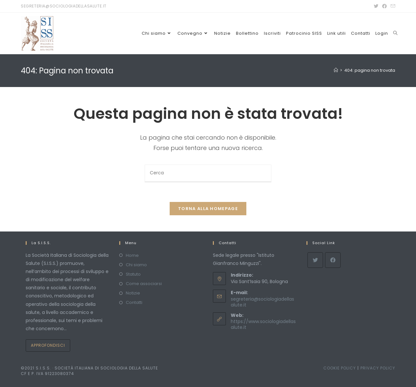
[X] (315, 260)
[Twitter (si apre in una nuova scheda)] (376, 6)
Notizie (133, 293)
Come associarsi (144, 284)
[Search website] (395, 33)
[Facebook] (333, 260)
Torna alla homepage (208, 209)
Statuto (133, 274)
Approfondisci (48, 345)
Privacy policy (377, 368)
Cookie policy (339, 368)
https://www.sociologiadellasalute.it (263, 324)
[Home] (336, 70)
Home (132, 255)
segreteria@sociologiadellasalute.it (262, 302)
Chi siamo (136, 265)
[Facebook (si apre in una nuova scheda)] (384, 6)
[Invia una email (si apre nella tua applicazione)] (392, 6)
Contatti (134, 302)
